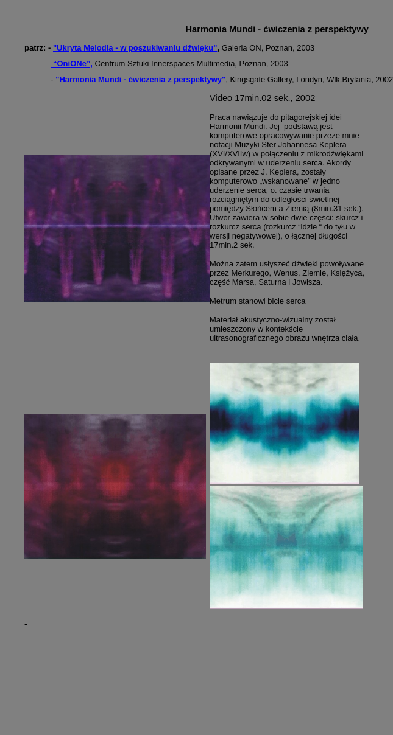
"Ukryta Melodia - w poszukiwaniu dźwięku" (135, 47)
